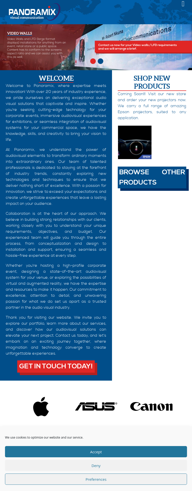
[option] (96, 47)
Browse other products (152, 177)
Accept (96, 451)
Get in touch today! (56, 366)
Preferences (96, 479)
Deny (96, 465)
